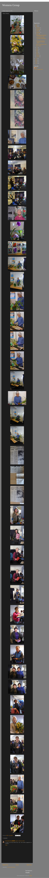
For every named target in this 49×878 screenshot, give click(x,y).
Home (17, 864)
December (38, 27)
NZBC (36, 67)
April (37, 52)
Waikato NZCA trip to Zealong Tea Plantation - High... (41, 36)
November (38, 29)
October (37, 30)
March (37, 53)
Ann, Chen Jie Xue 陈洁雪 (10, 840)
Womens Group (10, 5)
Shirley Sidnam (38, 45)
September (38, 32)
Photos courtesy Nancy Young (41, 44)
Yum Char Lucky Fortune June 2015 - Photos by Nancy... (40, 42)
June (37, 49)
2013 (36, 60)
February (38, 55)
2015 (36, 26)
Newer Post (5, 864)
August (37, 33)
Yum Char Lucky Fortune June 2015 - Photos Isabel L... (41, 38)
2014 (36, 58)
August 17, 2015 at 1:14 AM (19, 840)
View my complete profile (38, 69)
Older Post (29, 864)
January (37, 56)
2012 (36, 61)
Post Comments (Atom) (11, 867)
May (37, 50)
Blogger (30, 875)
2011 (36, 63)
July (37, 47)
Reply (6, 845)
